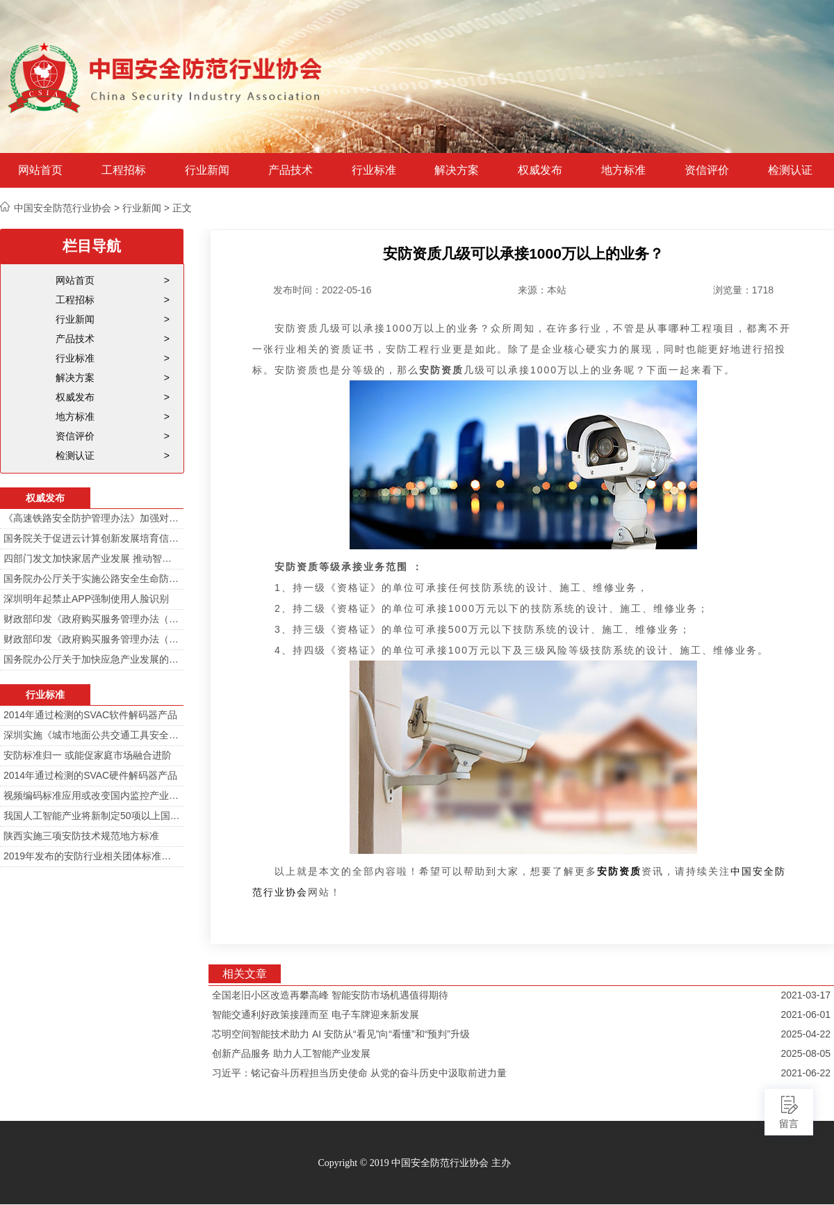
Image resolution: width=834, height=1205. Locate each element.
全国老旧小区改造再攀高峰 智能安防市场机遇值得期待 (330, 995)
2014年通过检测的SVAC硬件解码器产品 (90, 775)
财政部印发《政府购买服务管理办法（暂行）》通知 (91, 618)
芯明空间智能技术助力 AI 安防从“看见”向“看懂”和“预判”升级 (341, 1034)
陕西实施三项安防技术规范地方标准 (81, 835)
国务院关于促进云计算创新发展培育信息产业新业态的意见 (91, 538)
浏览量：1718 (743, 290)
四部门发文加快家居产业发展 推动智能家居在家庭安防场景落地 (91, 558)
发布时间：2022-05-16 (322, 290)
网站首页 (40, 170)
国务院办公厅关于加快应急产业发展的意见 (91, 659)
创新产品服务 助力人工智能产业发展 (291, 1053)
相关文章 (244, 974)
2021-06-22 (805, 1072)
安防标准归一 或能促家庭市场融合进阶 (87, 755)
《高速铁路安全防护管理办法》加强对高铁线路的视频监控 (91, 518)
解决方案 (456, 170)
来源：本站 (542, 290)
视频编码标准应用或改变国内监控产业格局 (91, 795)
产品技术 (290, 170)
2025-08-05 (805, 1053)
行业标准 (374, 170)
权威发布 (540, 170)
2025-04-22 (805, 1034)
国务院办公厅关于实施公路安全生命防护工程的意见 (91, 578)
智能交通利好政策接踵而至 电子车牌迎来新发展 (315, 1014)
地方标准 (623, 170)
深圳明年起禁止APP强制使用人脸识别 (86, 598)
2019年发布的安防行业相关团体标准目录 (91, 856)
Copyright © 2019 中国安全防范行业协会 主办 (414, 1163)
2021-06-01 (805, 1014)
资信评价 (707, 170)
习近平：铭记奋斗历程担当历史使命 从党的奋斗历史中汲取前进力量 (359, 1072)
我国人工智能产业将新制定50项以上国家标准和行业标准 (91, 815)
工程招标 (123, 170)
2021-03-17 (805, 995)
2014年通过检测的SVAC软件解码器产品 (90, 714)
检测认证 (790, 170)
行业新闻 (207, 170)
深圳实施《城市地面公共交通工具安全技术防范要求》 (91, 735)
